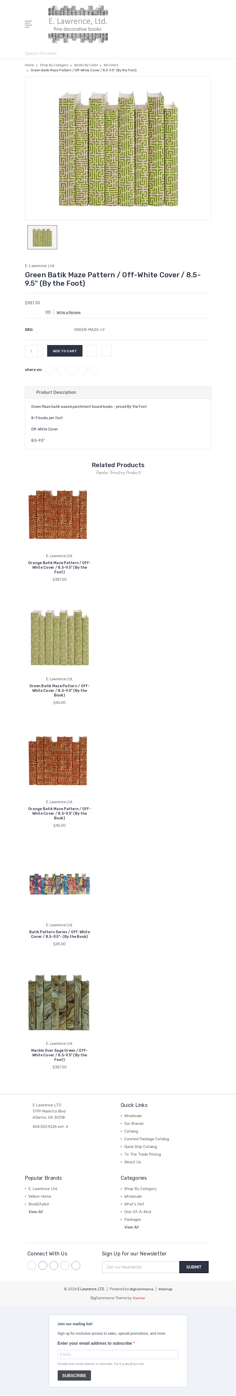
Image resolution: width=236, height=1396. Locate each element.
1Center (139, 1298)
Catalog (131, 1131)
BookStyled (38, 1204)
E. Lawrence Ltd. (43, 1189)
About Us (132, 1162)
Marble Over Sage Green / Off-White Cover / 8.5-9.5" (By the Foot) (59, 1055)
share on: (33, 370)
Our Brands (134, 1124)
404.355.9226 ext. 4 (50, 1127)
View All (35, 1212)
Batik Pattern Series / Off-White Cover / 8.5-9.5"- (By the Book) (59, 934)
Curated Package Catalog (146, 1139)
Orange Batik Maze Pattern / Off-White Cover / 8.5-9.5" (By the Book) (59, 814)
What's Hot (134, 1204)
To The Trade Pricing (142, 1154)
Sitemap (165, 1290)
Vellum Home (39, 1196)
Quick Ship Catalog (140, 1147)
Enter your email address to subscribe (95, 1344)
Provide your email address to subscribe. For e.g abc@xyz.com (101, 1364)
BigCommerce (141, 1290)
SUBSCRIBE (74, 1376)
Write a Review (71, 312)
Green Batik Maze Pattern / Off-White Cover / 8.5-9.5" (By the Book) (59, 690)
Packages (132, 1219)
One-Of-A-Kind (137, 1212)
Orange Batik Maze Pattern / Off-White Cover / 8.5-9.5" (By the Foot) (59, 568)
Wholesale (133, 1116)
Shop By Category (140, 1189)
